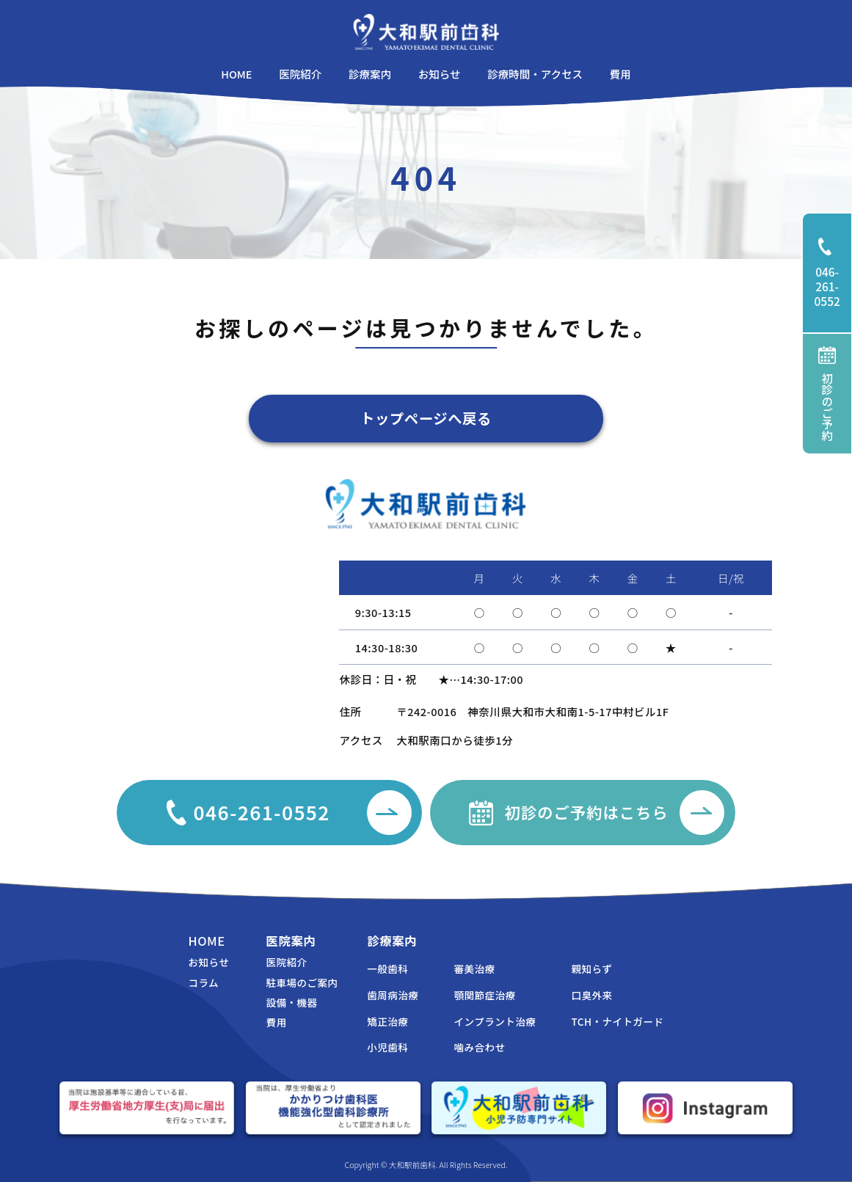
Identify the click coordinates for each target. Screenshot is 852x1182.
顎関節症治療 (485, 995)
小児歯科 (387, 1047)
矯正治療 (387, 1021)
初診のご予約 (827, 393)
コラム (203, 982)
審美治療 (474, 968)
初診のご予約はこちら (614, 812)
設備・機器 (291, 1002)
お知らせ (208, 961)
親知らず (592, 968)
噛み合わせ (480, 1047)
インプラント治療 (495, 1021)
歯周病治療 (392, 995)
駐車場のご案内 (302, 982)
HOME (206, 940)
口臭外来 (592, 995)
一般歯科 (387, 968)
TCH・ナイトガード (618, 1021)
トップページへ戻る (426, 418)
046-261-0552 (833, 273)
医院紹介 (286, 961)
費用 (276, 1022)
